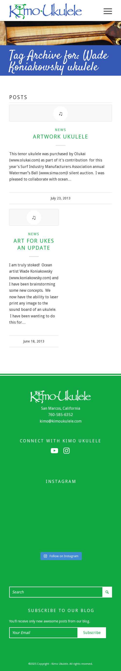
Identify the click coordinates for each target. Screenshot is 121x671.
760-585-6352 (60, 414)
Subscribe (92, 632)
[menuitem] (105, 11)
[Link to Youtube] (54, 450)
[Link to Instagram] (66, 450)
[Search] (60, 592)
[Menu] (105, 11)
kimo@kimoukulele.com (61, 421)
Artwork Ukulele (60, 136)
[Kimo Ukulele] (50, 11)
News (60, 130)
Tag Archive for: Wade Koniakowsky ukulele (58, 62)
